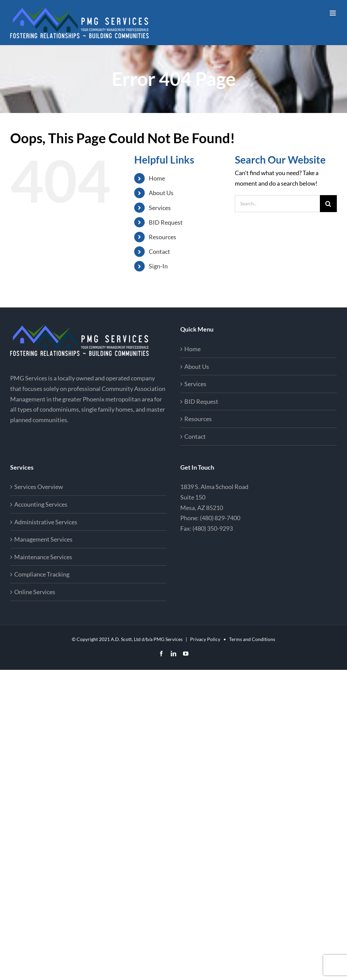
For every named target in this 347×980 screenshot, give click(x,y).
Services (160, 207)
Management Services (43, 539)
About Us (161, 192)
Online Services (34, 592)
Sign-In (158, 266)
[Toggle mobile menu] (333, 13)
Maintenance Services (43, 557)
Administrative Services (45, 522)
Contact (159, 251)
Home (157, 178)
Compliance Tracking (41, 574)
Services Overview (38, 486)
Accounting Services (40, 504)
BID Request (166, 222)
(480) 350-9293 (212, 528)
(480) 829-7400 (220, 518)
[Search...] (277, 203)
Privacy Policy (205, 639)
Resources (162, 237)
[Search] (328, 203)
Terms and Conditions (252, 639)
